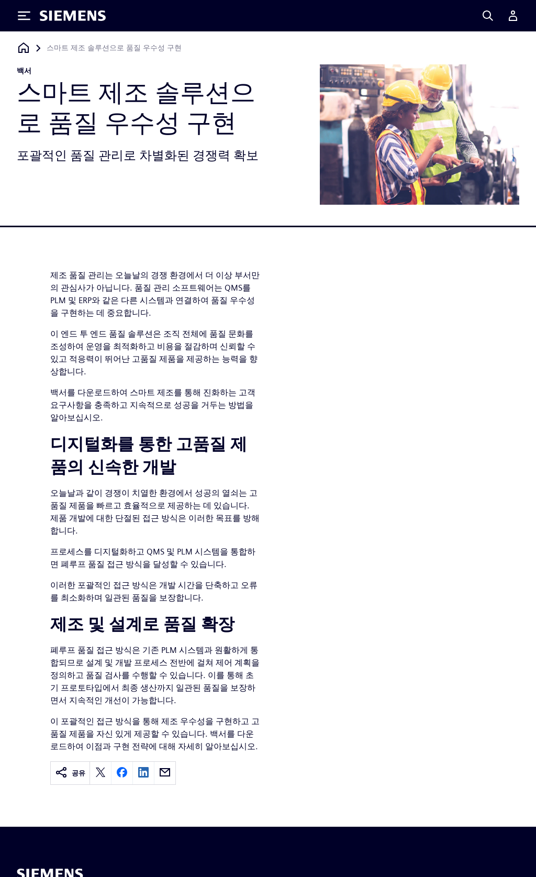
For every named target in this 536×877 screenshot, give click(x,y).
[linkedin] (143, 773)
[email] (164, 773)
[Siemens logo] (73, 15)
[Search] (487, 15)
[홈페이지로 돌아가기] (23, 47)
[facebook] (121, 773)
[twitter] (100, 773)
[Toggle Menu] (24, 15)
